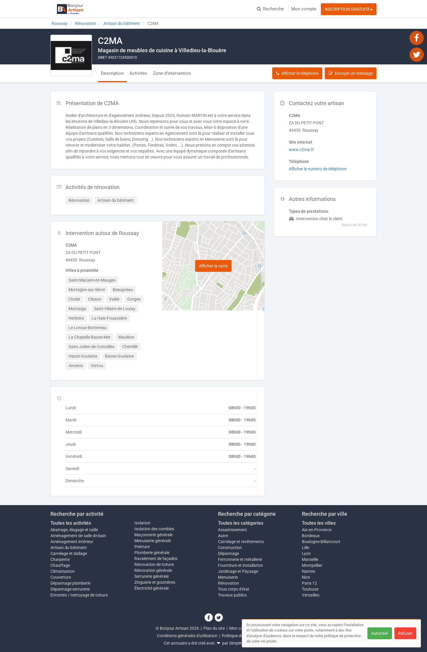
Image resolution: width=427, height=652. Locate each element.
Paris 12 (309, 583)
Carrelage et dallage (68, 553)
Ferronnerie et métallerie (240, 559)
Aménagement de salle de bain (78, 535)
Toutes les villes (319, 523)
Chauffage (60, 565)
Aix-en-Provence (317, 529)
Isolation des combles (154, 528)
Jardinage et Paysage (238, 571)
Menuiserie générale (152, 540)
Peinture (142, 546)
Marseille (310, 559)
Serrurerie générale (151, 576)
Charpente (60, 559)
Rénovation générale (153, 570)
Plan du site (214, 628)
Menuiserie (228, 577)
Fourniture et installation (240, 565)
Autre (223, 535)
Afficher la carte (213, 266)
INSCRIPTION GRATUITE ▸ (349, 9)
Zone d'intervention (172, 73)
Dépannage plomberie (70, 583)
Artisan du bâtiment (68, 547)
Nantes (308, 571)
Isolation (142, 523)
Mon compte (303, 9)
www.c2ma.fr (301, 149)
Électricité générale (151, 588)
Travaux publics (232, 595)
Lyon (306, 553)
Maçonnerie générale (153, 534)
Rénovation (228, 583)
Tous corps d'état (233, 589)
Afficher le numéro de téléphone (317, 168)
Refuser (405, 633)
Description (112, 73)
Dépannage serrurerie (70, 589)
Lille (305, 547)
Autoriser (379, 633)
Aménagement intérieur (71, 541)
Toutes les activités (70, 523)
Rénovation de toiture (154, 564)
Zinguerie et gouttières (154, 582)
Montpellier (312, 565)
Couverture (60, 577)
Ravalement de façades (155, 558)
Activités (138, 73)
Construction (230, 547)
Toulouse (310, 589)
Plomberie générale (151, 552)
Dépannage (228, 553)
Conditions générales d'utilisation (187, 635)
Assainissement (232, 529)
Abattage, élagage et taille (74, 529)
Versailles (310, 595)
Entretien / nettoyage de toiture (79, 595)
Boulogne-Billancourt (321, 541)
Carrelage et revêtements (241, 541)
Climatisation (62, 571)
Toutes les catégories (240, 523)
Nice (306, 577)
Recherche (270, 9)
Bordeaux (311, 535)
